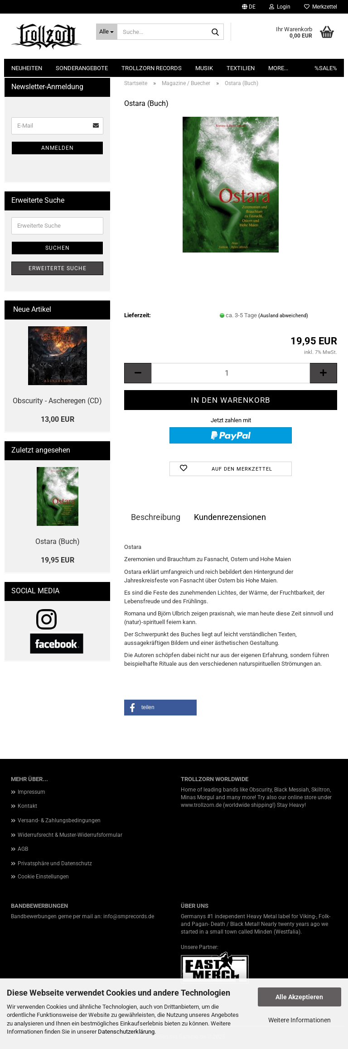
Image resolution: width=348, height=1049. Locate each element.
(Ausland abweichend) (283, 316)
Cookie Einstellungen (43, 876)
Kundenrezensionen (230, 517)
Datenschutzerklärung (126, 1031)
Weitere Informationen (299, 1020)
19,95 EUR (57, 560)
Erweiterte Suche (58, 268)
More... (278, 68)
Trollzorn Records (151, 68)
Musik (204, 68)
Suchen (57, 248)
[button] (248, 7)
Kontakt (27, 806)
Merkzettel (320, 7)
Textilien (241, 68)
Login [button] (279, 7)
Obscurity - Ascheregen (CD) (57, 400)
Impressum (31, 792)
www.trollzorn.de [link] (201, 805)
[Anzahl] (230, 373)
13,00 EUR (57, 419)
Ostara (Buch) (57, 541)
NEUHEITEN (26, 68)
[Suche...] (107, 32)
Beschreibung (155, 517)
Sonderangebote (82, 68)
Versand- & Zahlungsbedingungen (59, 820)
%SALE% (325, 68)
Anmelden (57, 148)
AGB (23, 849)
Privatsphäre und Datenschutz (55, 863)
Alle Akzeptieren (299, 997)
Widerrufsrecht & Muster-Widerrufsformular (70, 835)
